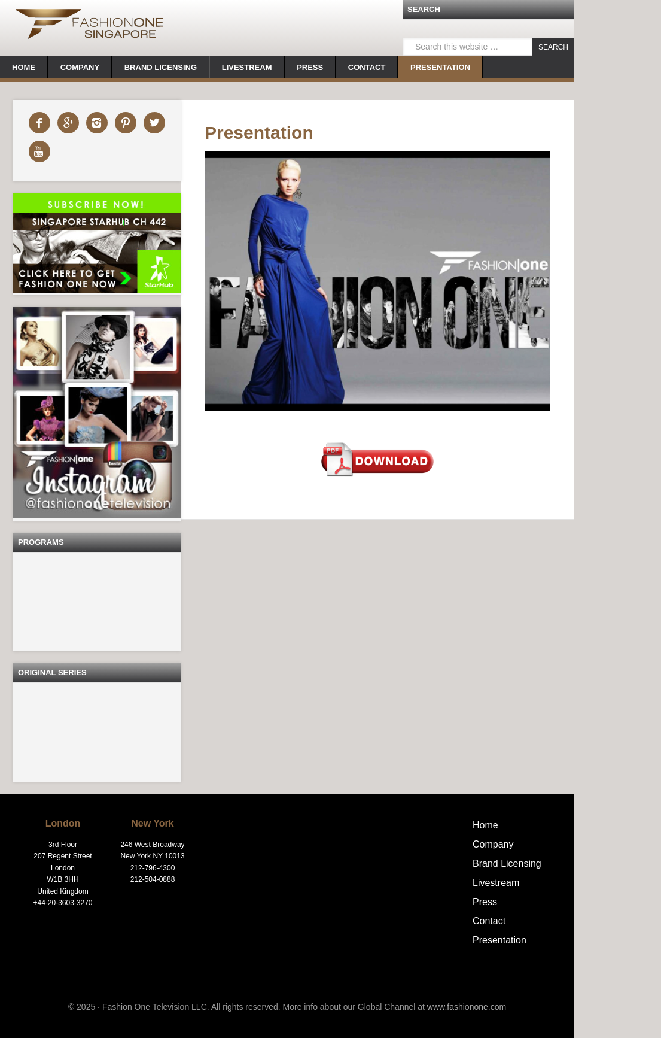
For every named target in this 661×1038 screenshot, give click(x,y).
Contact (489, 921)
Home (485, 825)
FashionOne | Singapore (89, 27)
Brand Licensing (507, 863)
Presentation (499, 940)
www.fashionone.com (466, 1007)
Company (493, 844)
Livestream (496, 883)
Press (485, 902)
